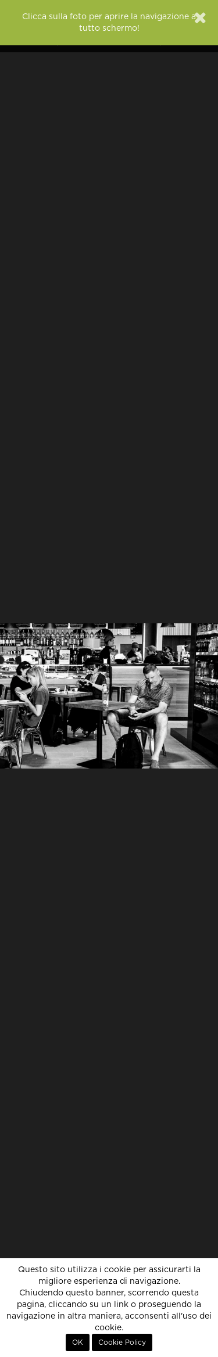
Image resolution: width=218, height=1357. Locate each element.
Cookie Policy (122, 1342)
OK (77, 1342)
